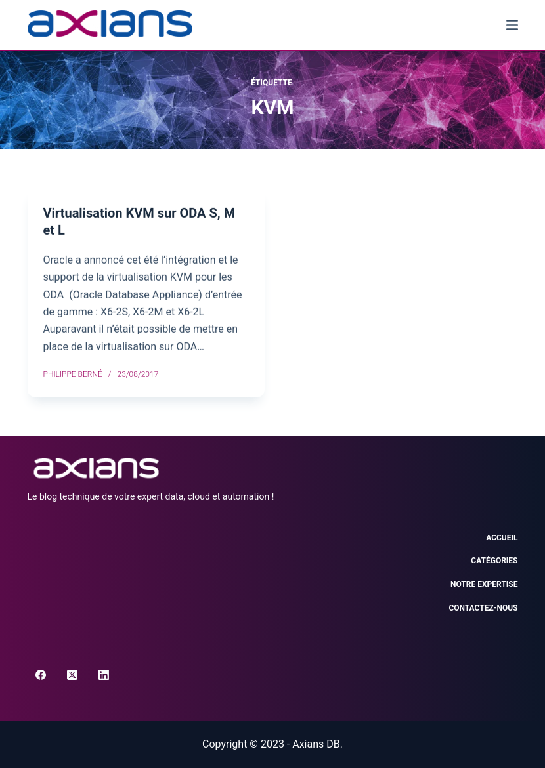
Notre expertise (483, 584)
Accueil (501, 537)
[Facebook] (41, 675)
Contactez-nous (482, 608)
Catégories (494, 560)
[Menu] (512, 25)
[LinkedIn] (104, 675)
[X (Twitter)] (72, 675)
